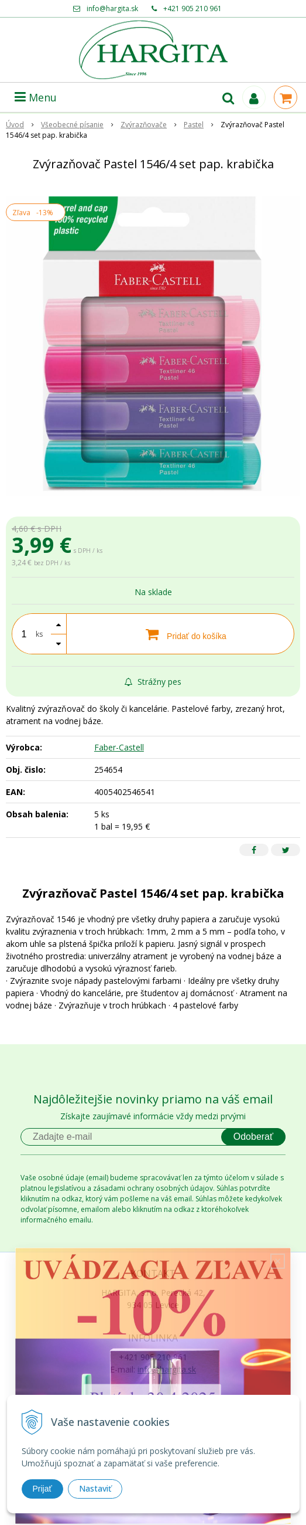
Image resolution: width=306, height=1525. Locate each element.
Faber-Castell (119, 747)
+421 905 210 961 (192, 8)
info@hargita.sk (112, 8)
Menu (36, 97)
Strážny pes (153, 681)
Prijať (42, 1488)
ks (39, 634)
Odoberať (253, 1137)
